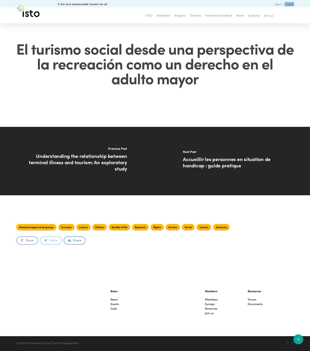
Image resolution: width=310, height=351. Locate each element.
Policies (99, 227)
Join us (209, 313)
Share (27, 240)
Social (188, 227)
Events (115, 304)
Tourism (203, 227)
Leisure (83, 227)
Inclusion (66, 227)
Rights (157, 227)
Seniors (172, 227)
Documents (255, 304)
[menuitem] (290, 4)
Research (140, 227)
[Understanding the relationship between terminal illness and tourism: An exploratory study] (77, 161)
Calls (114, 308)
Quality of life (119, 227)
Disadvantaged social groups (36, 227)
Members (211, 299)
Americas (221, 227)
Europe (210, 304)
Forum (252, 299)
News (114, 299)
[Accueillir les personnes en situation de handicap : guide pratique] (232, 161)
